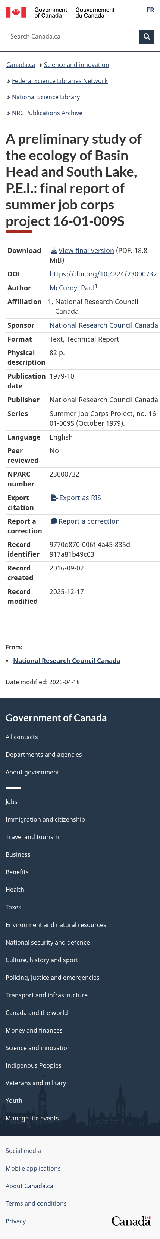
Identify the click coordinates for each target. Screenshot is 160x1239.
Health (15, 889)
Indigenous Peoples (34, 1065)
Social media (23, 1151)
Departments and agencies (44, 754)
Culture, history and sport (42, 960)
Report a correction (85, 521)
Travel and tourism (32, 837)
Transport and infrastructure (47, 995)
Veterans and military (36, 1083)
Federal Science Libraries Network (60, 81)
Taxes (13, 907)
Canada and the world (37, 1013)
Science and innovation (76, 65)
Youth (14, 1100)
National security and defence (48, 942)
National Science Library (46, 97)
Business (18, 854)
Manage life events (32, 1118)
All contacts (22, 737)
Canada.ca (20, 65)
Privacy (16, 1221)
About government (32, 772)
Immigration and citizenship (45, 819)
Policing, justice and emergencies (53, 977)
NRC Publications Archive (47, 113)
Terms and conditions (36, 1203)
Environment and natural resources (56, 925)
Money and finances (34, 1030)
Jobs (12, 802)
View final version (82, 250)
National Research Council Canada (66, 660)
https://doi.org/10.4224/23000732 (103, 273)
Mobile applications (33, 1168)
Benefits (17, 872)
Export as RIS (76, 497)
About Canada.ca (29, 1186)
